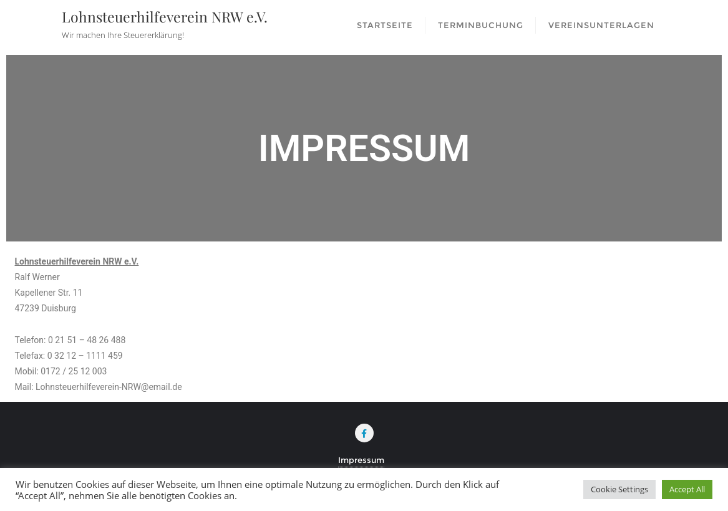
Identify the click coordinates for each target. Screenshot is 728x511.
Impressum (361, 460)
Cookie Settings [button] (619, 489)
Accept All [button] (687, 489)
